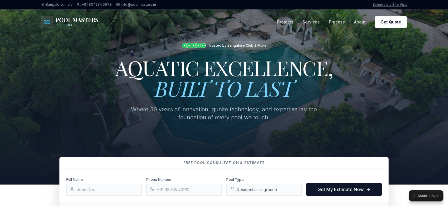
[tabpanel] (224, 103)
